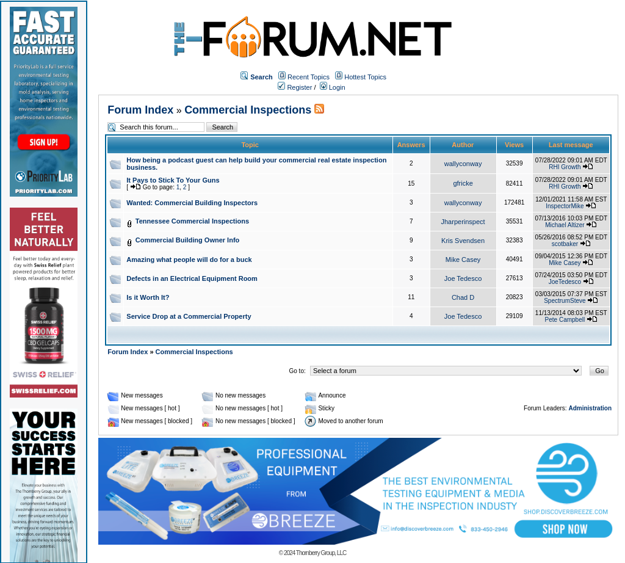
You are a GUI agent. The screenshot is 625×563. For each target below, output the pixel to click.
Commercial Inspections (247, 110)
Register (295, 87)
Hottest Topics (365, 77)
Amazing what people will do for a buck (188, 259)
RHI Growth (564, 167)
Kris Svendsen (463, 240)
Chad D (463, 297)
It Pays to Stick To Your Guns (172, 180)
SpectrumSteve (564, 300)
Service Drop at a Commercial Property (188, 316)
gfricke (462, 183)
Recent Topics (308, 77)
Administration (590, 408)
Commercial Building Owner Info (187, 240)
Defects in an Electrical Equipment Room (192, 278)
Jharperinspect (463, 221)
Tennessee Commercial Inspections (192, 221)
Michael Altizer (564, 225)
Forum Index (140, 110)
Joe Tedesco (463, 278)
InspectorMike (564, 206)
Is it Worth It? (147, 297)
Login (332, 87)
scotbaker (565, 244)
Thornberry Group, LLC (321, 553)
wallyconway (463, 163)
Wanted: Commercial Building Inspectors (192, 202)
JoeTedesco (565, 281)
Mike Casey (463, 259)
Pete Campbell (565, 319)
